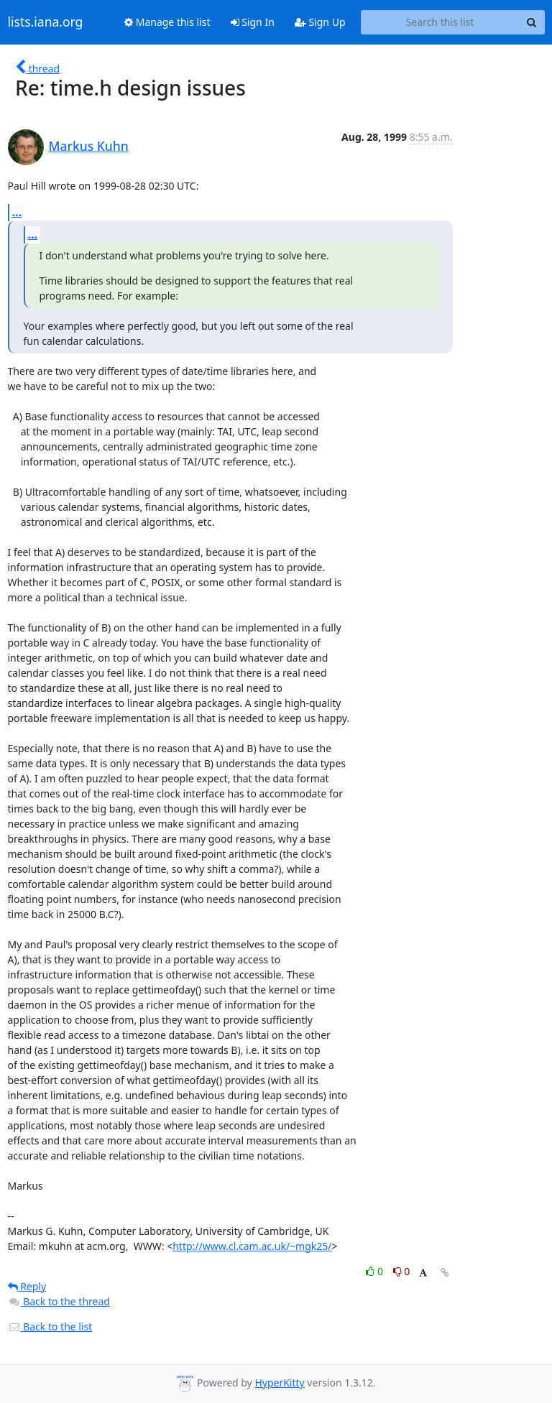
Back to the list (50, 1326)
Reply (27, 1286)
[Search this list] (440, 22)
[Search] (532, 22)
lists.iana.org (45, 22)
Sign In (253, 22)
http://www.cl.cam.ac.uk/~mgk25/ (251, 1246)
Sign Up (320, 22)
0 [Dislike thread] (401, 1271)
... (17, 212)
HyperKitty (279, 1382)
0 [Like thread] (375, 1271)
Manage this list (167, 22)
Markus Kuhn (89, 145)
